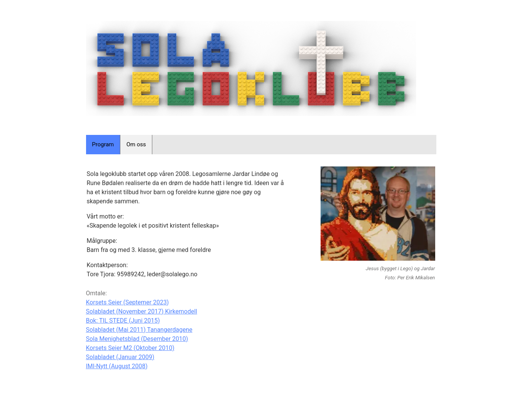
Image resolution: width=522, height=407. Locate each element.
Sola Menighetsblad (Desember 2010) (137, 338)
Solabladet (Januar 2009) (120, 357)
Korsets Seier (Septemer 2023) (127, 302)
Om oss (136, 144)
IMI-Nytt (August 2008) (117, 366)
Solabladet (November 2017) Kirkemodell (141, 311)
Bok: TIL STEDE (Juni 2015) (123, 320)
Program (103, 144)
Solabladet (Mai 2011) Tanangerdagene (139, 329)
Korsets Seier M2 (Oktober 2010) (130, 348)
